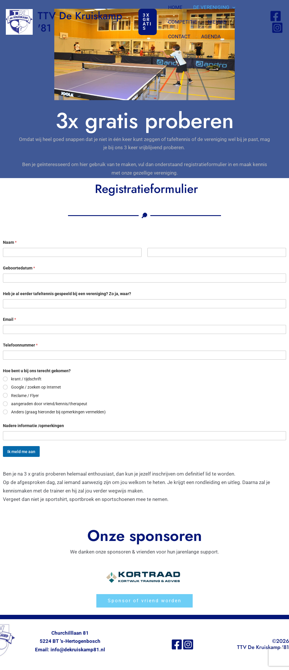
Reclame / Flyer (25, 395)
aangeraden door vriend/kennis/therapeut (49, 403)
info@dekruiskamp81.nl (78, 650)
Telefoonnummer (21, 345)
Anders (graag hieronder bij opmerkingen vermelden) (58, 412)
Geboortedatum (19, 268)
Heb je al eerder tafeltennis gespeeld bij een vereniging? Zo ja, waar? (70, 293)
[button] (148, 22)
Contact (247, 22)
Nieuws (217, 22)
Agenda (178, 36)
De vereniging (214, 7)
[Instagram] (277, 28)
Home (176, 7)
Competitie (183, 22)
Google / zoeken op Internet (36, 387)
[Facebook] (275, 16)
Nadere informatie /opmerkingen (34, 425)
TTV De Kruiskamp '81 (80, 21)
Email (10, 319)
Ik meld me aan (21, 451)
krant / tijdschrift (26, 379)
